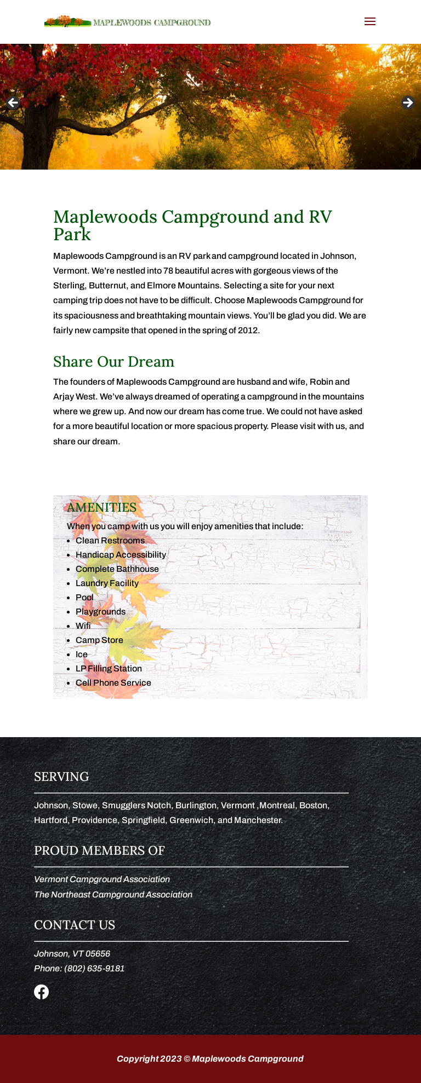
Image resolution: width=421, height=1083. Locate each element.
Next (407, 103)
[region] (210, 106)
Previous (13, 103)
